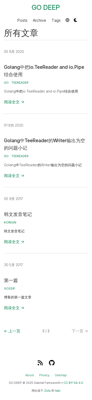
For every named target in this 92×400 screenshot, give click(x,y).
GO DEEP (46, 7)
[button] (67, 20)
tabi (57, 390)
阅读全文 (14, 101)
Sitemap (61, 375)
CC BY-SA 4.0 (73, 383)
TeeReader (19, 82)
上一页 (12, 331)
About (29, 375)
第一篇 (11, 280)
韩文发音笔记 (18, 214)
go (6, 82)
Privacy (44, 375)
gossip (9, 288)
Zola (47, 390)
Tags (56, 20)
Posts (22, 20)
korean (10, 222)
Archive (39, 20)
